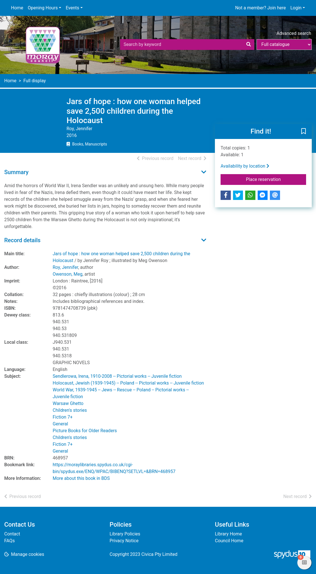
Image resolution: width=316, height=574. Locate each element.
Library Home (228, 534)
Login (295, 7)
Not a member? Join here (260, 7)
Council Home (229, 540)
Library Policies (125, 534)
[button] (303, 131)
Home (17, 7)
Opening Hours (43, 7)
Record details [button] (22, 240)
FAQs (9, 540)
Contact (12, 534)
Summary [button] (16, 172)
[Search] (248, 44)
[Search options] (284, 44)
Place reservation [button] (276, 179)
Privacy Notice (124, 540)
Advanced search (294, 33)
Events (72, 7)
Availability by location (245, 166)
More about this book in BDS (81, 478)
